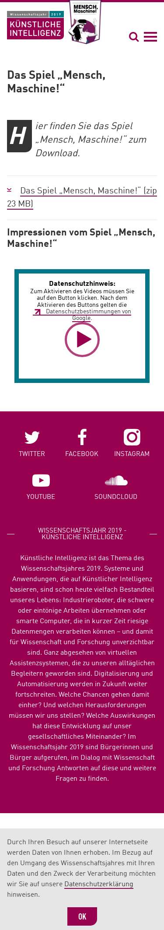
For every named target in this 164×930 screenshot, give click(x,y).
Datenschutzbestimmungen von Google (88, 315)
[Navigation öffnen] (150, 36)
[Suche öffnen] (135, 36)
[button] (82, 339)
